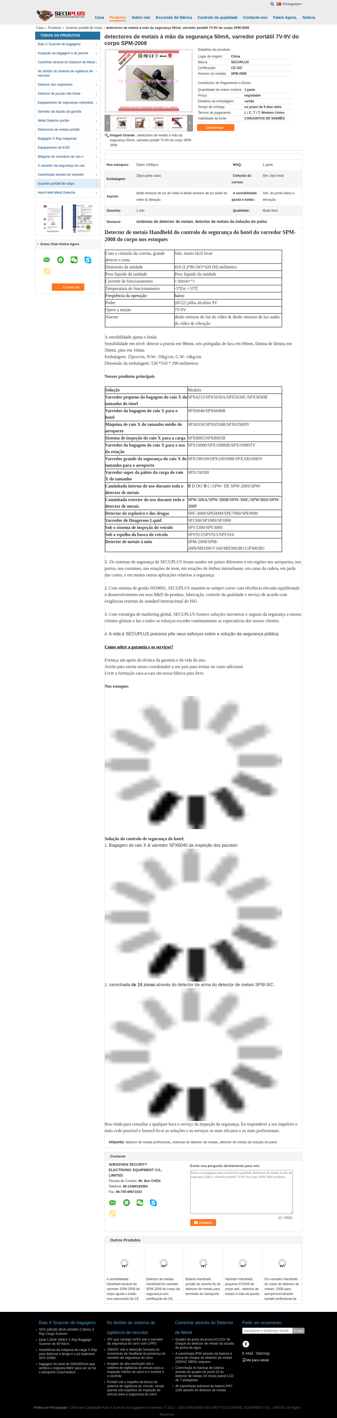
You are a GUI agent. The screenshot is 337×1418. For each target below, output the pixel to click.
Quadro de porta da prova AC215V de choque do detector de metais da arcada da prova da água (204, 1344)
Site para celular (255, 1360)
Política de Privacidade (50, 1408)
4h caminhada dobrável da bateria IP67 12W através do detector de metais (203, 1388)
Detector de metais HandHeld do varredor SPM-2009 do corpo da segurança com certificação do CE (163, 1289)
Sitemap (263, 1353)
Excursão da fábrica (174, 17)
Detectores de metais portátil (59, 129)
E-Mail (247, 1353)
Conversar (218, 127)
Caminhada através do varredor (61, 174)
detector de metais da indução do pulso (248, 1142)
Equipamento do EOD (54, 147)
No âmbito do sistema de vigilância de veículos (65, 73)
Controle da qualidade (218, 17)
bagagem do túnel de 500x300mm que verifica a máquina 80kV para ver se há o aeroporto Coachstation (67, 1368)
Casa (99, 17)
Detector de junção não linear (59, 93)
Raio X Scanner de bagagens (59, 44)
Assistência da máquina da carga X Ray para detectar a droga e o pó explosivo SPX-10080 (68, 1354)
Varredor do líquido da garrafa (59, 111)
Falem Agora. (285, 17)
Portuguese (292, 4)
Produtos (117, 17)
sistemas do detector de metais (194, 1142)
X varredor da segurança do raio (61, 165)
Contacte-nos (255, 17)
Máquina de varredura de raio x (60, 156)
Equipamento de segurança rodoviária (65, 102)
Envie (298, 1331)
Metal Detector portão (53, 120)
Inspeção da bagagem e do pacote (63, 53)
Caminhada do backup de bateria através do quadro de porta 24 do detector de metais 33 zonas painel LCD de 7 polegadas (204, 1374)
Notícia (309, 17)
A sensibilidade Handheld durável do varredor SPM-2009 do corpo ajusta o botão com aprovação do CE (123, 1289)
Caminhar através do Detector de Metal (66, 62)
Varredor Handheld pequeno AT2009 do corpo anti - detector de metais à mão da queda (242, 1286)
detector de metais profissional (148, 1142)
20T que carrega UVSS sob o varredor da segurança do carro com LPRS (135, 1341)
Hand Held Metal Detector (57, 193)
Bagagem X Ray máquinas (57, 138)
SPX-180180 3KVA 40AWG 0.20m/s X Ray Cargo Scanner (66, 1332)
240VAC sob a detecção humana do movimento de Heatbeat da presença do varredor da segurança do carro (136, 1354)
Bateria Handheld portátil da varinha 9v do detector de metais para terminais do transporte (203, 1286)
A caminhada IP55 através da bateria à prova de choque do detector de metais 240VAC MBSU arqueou (203, 1358)
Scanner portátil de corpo (84, 28)
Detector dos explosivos (55, 84)
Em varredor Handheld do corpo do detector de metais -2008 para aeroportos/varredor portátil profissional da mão (281, 1291)
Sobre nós (141, 17)
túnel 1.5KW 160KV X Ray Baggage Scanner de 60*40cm (65, 1342)
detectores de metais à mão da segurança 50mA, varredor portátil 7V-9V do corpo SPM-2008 (151, 140)
